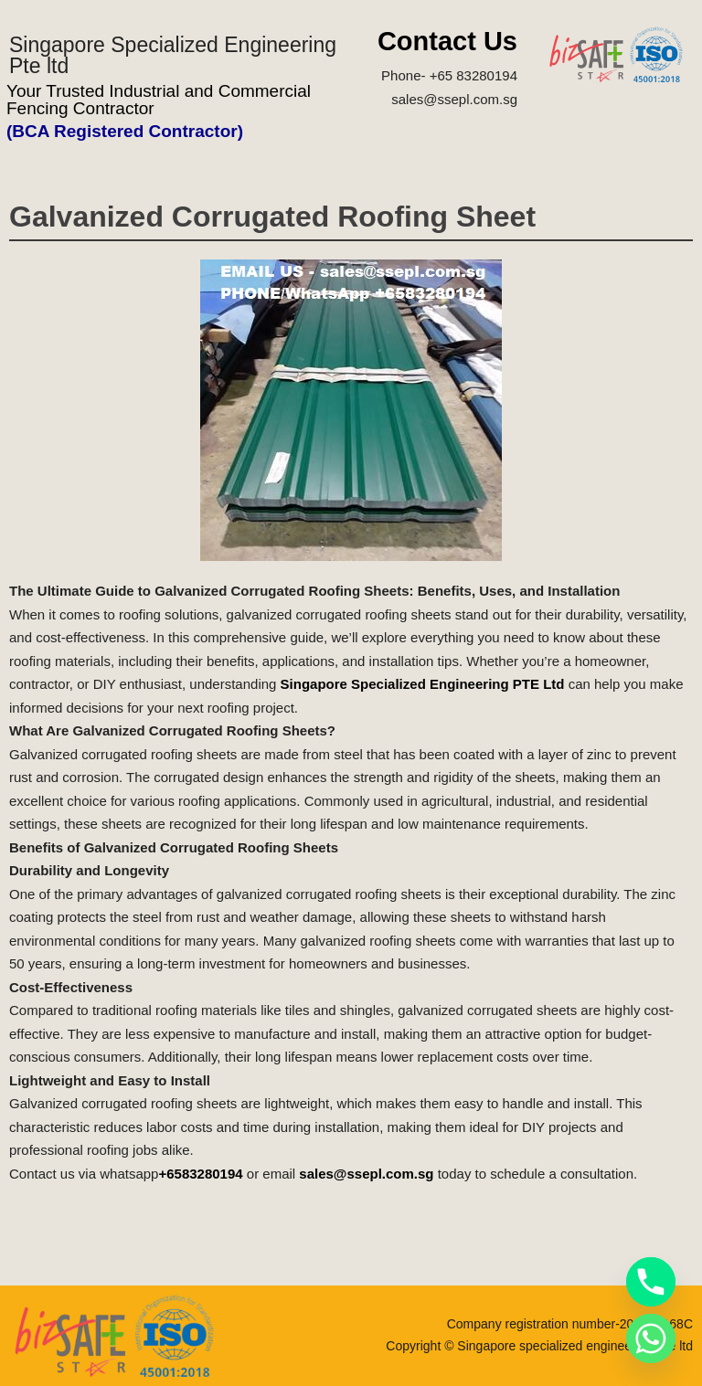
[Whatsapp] (650, 1338)
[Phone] (650, 1282)
